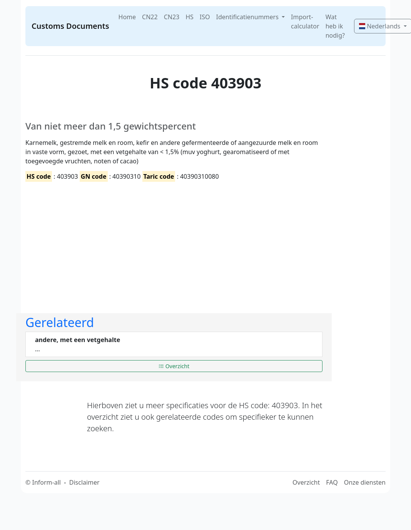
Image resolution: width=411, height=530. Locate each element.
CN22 (150, 17)
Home (127, 17)
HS (189, 17)
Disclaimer (84, 482)
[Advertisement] (135, 241)
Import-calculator (305, 21)
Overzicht (174, 366)
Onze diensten (365, 482)
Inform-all (46, 482)
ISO (205, 17)
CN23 (172, 17)
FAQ (331, 482)
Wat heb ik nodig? (335, 26)
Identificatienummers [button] (248, 17)
